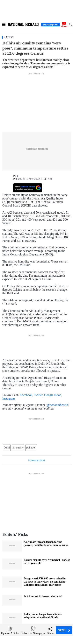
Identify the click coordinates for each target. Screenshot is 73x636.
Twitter (38, 395)
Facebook (26, 395)
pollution (31, 447)
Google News (52, 395)
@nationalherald (57, 405)
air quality (18, 447)
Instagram (8, 398)
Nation (9, 37)
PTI (15, 175)
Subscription (50, 24)
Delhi (7, 447)
